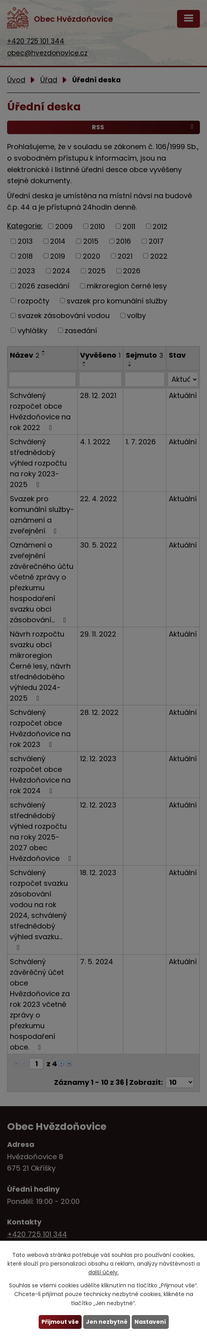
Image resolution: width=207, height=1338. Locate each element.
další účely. (103, 1272)
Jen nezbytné (106, 1322)
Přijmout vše (60, 1322)
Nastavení (150, 1322)
